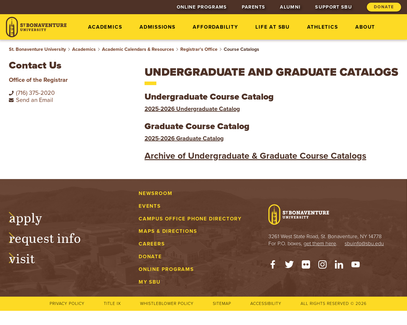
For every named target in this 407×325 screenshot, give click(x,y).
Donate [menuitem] (384, 6)
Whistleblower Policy (167, 303)
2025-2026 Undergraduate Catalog (192, 109)
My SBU (149, 282)
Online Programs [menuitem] (202, 7)
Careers (152, 244)
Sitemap (222, 303)
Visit (28, 257)
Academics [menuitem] (105, 27)
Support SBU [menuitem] (333, 7)
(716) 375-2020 (35, 93)
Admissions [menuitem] (158, 27)
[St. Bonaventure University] (36, 27)
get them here (320, 243)
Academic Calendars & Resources (138, 49)
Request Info (51, 237)
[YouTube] (355, 266)
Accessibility (265, 303)
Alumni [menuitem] (290, 7)
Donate (150, 257)
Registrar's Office (199, 49)
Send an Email (34, 100)
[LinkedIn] (339, 266)
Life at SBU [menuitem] (272, 27)
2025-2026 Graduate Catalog (184, 138)
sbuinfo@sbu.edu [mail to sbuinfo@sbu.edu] (364, 243)
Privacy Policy (67, 303)
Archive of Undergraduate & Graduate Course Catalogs (255, 155)
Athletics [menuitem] (322, 27)
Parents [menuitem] (253, 7)
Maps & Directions (168, 231)
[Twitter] (289, 266)
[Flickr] (305, 266)
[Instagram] (322, 266)
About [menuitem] (365, 27)
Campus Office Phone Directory (190, 219)
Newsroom (155, 193)
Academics (84, 49)
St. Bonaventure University (37, 49)
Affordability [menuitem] (215, 27)
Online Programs (166, 269)
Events (150, 206)
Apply (31, 216)
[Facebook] (272, 266)
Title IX (112, 303)
